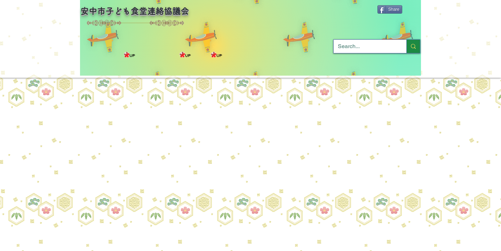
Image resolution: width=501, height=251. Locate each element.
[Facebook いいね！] (305, 13)
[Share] (389, 9)
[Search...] (365, 46)
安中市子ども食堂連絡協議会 (134, 11)
